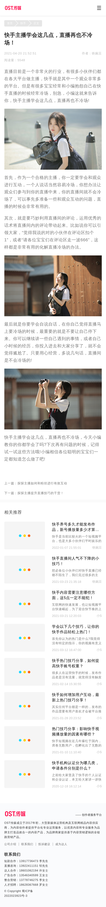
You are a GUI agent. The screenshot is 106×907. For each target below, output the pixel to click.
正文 (36, 23)
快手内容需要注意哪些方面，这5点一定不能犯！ (73, 595)
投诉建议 (44, 844)
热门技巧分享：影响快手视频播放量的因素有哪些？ (75, 731)
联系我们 (27, 844)
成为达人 (61, 844)
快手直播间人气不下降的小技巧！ (75, 561)
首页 (10, 23)
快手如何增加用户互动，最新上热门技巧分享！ (75, 697)
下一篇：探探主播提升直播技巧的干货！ (34, 493)
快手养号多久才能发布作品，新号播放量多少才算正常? (75, 527)
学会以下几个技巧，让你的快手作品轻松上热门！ (75, 629)
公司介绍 (10, 844)
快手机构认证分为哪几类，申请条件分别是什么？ (75, 765)
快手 (23, 23)
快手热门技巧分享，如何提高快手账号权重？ (75, 663)
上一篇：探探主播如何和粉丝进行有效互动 (35, 483)
